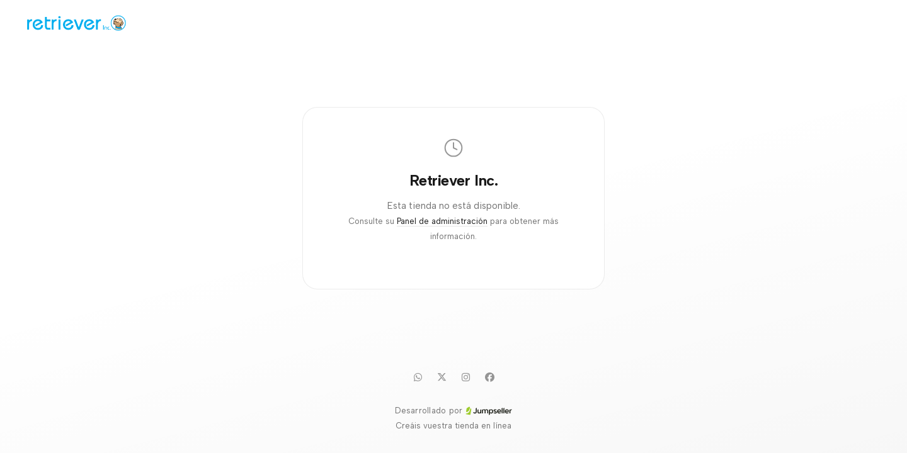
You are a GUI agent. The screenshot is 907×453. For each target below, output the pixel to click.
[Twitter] (441, 377)
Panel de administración (442, 221)
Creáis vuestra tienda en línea (453, 425)
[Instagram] (465, 377)
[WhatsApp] (417, 377)
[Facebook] (489, 377)
